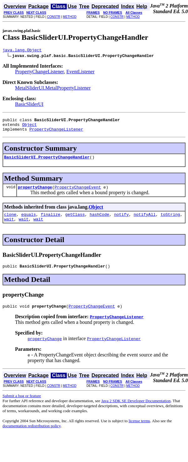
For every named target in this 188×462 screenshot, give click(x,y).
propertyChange (35, 192)
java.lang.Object (22, 51)
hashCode (99, 221)
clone (10, 221)
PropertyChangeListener (39, 72)
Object (29, 127)
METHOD (69, 16)
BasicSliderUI (29, 105)
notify (121, 221)
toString (170, 221)
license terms (139, 430)
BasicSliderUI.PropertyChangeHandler (47, 161)
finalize (50, 221)
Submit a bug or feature (22, 405)
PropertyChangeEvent (78, 192)
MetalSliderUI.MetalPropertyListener (53, 88)
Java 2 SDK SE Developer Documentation (135, 410)
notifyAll (145, 221)
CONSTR (53, 16)
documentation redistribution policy (31, 435)
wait (9, 226)
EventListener (80, 72)
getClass (75, 221)
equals (28, 221)
